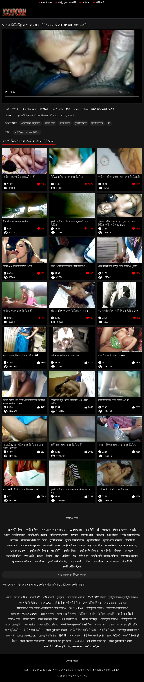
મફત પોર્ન (78, 641)
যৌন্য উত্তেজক (120, 529)
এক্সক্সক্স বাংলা (47, 613)
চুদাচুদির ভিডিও (106, 630)
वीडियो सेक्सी (29, 619)
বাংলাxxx (45, 602)
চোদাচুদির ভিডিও (94, 608)
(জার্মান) (100, 535)
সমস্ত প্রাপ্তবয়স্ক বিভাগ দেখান (72, 574)
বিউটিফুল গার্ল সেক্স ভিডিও (27, 132)
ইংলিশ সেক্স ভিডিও (33, 630)
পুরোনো (106, 529)
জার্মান (40, 556)
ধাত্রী (57, 556)
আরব (6, 535)
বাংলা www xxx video (24, 613)
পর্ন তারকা (75, 635)
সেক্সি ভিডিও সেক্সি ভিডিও (83, 630)
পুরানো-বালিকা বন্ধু (128, 545)
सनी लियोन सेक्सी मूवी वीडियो (67, 602)
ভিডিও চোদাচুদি (87, 613)
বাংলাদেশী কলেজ (51, 545)
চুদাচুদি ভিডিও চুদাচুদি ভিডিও (123, 597)
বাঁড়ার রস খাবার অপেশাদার (34, 540)
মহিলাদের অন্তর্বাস (58, 535)
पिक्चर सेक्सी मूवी (89, 619)
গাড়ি (87, 561)
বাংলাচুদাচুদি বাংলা (66, 613)
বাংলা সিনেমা (113, 561)
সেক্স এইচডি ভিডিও (27, 602)
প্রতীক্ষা (65, 556)
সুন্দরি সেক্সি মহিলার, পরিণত (104, 556)
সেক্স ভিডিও (29, 624)
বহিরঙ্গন (117, 550)
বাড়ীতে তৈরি (69, 545)
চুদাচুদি (60, 597)
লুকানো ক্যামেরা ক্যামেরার (53, 529)
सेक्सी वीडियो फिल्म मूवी (54, 646)
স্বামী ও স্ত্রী (100, 2)
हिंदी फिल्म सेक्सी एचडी (94, 635)
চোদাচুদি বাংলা (128, 619)
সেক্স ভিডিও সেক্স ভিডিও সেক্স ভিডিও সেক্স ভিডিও (41, 608)
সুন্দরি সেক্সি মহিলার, (38, 535)
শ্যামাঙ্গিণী (89, 529)
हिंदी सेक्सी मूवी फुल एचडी (59, 641)
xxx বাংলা (48, 597)
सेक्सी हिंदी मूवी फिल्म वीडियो (32, 641)
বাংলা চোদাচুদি (12, 624)
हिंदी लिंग (63, 635)
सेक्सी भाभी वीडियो (125, 613)
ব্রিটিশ (49, 556)
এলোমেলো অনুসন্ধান (30, 123)
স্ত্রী (109, 123)
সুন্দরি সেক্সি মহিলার (74, 540)
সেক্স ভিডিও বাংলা (76, 597)
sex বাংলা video (70, 619)
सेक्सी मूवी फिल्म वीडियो (56, 630)
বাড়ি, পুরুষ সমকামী (67, 2)
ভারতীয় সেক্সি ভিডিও (117, 608)
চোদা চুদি (9, 635)
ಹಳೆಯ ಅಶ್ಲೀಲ (92, 646)
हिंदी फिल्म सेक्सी (75, 646)
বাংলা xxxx (20, 597)
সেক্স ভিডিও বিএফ (92, 602)
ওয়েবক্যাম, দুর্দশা (18, 550)
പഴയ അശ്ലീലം (26, 635)
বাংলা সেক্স (46, 2)
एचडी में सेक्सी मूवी (131, 635)
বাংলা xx (35, 597)
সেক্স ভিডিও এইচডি (48, 624)
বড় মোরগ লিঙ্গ (95, 545)
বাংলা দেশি (100, 624)
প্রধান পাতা (71, 661)
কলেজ (82, 545)
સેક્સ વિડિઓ (113, 635)
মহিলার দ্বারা (87, 535)
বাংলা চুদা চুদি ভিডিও (128, 624)
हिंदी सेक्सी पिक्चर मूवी (96, 641)
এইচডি (133, 529)
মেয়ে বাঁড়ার (64, 123)
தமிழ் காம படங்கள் (115, 602)
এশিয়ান (86, 2)
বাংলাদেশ (129, 550)
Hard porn (75, 529)
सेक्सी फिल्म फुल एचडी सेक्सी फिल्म (76, 624)
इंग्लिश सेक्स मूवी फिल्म (47, 619)
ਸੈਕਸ (14, 641)
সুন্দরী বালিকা (81, 123)
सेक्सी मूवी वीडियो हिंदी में (128, 630)
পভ (74, 556)
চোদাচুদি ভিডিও (13, 630)
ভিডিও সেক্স (72, 518)
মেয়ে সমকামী (76, 561)
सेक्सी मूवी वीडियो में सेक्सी (120, 641)
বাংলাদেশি (12, 545)
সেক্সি (8, 597)
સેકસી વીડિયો (76, 608)
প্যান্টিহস (13, 540)
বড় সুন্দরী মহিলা (15, 529)
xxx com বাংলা (96, 597)
